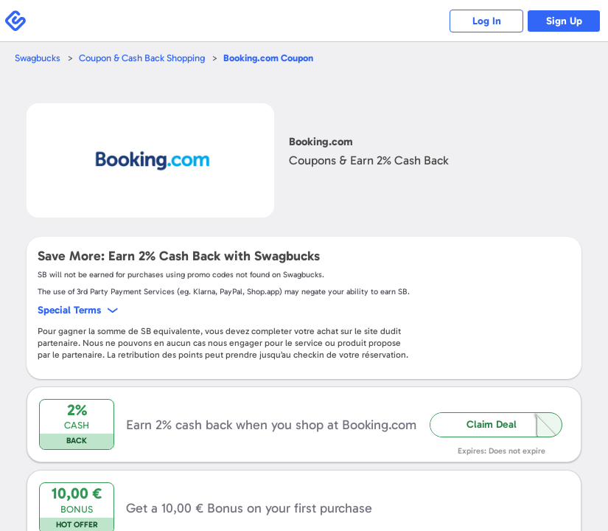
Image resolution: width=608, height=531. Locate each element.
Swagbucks (37, 57)
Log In (486, 21)
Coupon (268, 57)
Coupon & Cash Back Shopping (142, 57)
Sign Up (564, 21)
